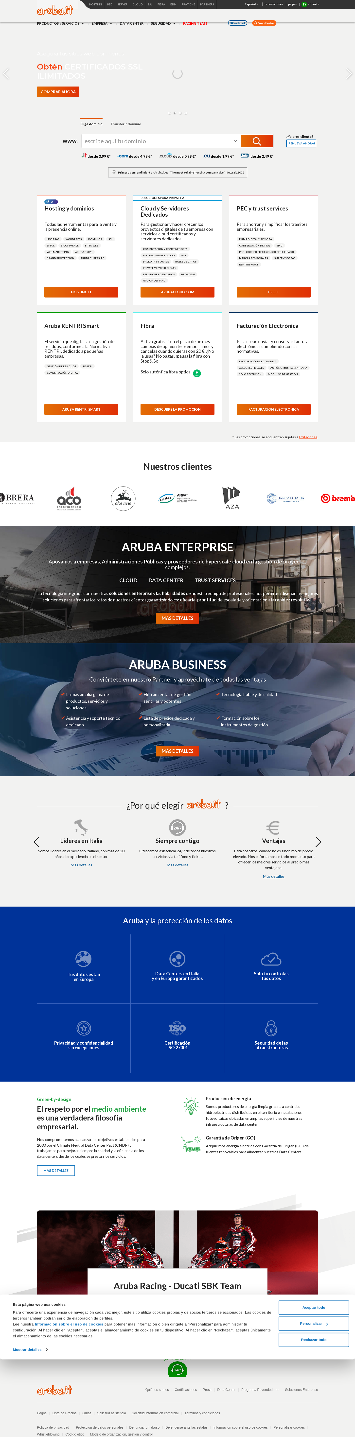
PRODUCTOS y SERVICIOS (58, 23)
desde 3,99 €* (96, 156)
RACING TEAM (195, 23)
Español (252, 4)
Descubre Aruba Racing (177, 1312)
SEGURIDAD (161, 23)
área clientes (265, 23)
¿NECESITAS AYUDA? (177, 1367)
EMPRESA (100, 23)
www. (70, 140)
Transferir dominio (125, 124)
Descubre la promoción (177, 409)
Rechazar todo (313, 1417)
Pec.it (273, 292)
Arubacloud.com (177, 292)
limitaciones (308, 437)
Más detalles (81, 864)
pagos (292, 4)
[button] (169, 113)
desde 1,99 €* (218, 156)
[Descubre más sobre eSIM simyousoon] (55, 103)
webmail (238, 23)
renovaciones (274, 4)
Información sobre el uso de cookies (69, 1402)
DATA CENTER (131, 23)
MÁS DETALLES (177, 618)
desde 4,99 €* (134, 156)
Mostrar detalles (27, 1427)
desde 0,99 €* (177, 156)
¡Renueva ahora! (301, 143)
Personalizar (314, 1401)
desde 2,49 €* (257, 156)
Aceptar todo (313, 1385)
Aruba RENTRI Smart (81, 409)
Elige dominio (91, 124)
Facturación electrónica (273, 409)
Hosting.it (81, 292)
